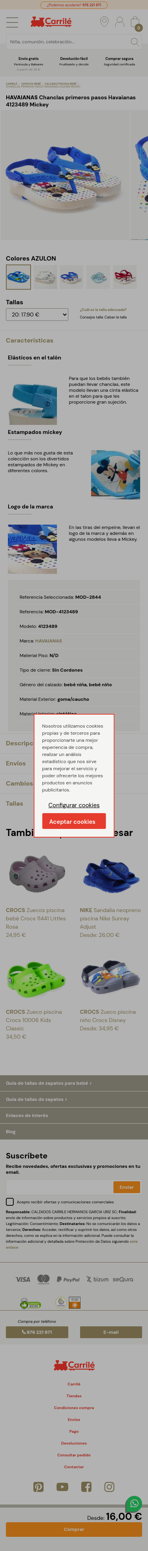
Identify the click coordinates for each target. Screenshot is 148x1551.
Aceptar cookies (72, 822)
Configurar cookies (74, 805)
